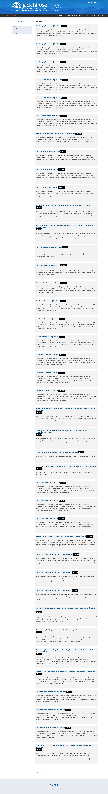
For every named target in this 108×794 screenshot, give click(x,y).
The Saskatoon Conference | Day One (48, 116)
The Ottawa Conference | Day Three (48, 483)
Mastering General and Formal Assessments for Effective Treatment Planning (61, 536)
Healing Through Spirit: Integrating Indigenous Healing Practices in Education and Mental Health (65, 609)
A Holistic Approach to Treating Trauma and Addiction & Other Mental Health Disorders (64, 205)
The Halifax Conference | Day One (47, 390)
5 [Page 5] (41, 772)
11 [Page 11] (46, 772)
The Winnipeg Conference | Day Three (48, 26)
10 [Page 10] (45, 772)
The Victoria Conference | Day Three (48, 301)
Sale (80, 15)
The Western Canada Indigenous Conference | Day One (54, 590)
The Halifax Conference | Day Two (47, 373)
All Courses (60, 15)
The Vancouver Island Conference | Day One (50, 727)
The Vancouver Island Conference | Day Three (51, 692)
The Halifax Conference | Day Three (47, 355)
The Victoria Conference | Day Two (47, 319)
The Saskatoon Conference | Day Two (48, 98)
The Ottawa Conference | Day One (47, 518)
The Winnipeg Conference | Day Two (48, 44)
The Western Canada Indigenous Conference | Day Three (54, 554)
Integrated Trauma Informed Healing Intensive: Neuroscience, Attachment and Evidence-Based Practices (65, 226)
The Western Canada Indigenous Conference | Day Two (54, 572)
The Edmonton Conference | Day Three (49, 247)
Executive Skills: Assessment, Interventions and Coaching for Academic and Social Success (65, 672)
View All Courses (17, 29)
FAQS (86, 15)
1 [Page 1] (38, 772)
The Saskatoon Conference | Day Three (49, 80)
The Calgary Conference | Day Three (48, 151)
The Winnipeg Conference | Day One (48, 62)
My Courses (48, 788)
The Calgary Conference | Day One (47, 187)
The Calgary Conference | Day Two (47, 169)
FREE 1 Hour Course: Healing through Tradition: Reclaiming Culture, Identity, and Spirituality (66, 466)
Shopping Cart (55, 788)
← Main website (11, 15)
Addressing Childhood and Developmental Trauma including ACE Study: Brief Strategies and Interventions (66, 409)
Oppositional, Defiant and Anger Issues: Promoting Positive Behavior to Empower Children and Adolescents (65, 651)
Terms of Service (65, 788)
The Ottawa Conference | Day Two (47, 500)
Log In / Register (96, 15)
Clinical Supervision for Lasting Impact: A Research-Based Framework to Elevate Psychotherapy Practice (62, 431)
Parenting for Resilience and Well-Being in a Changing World (55, 134)
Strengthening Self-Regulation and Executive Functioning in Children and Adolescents (64, 630)
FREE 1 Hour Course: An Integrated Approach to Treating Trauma (57, 452)
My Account (42, 788)
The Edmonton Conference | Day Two (48, 265)
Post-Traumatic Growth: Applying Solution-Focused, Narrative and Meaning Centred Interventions (63, 746)
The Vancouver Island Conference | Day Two (50, 710)
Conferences (72, 15)
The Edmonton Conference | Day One (48, 283)
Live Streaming (16, 31)
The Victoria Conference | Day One (47, 337)
